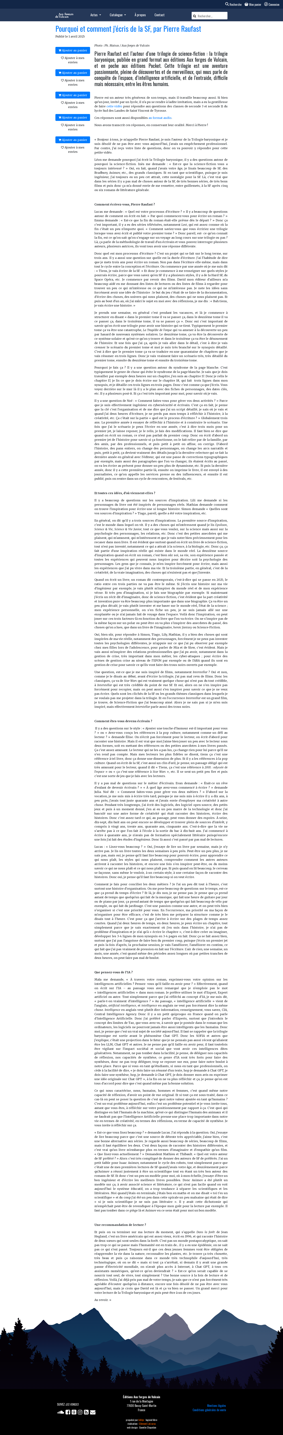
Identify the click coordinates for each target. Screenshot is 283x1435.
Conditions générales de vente (209, 1410)
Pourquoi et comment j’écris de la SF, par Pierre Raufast (128, 28)
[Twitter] (75, 1413)
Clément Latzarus (147, 1423)
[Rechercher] (194, 15)
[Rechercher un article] (212, 16)
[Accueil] (64, 15)
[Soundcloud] (61, 1413)
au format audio (160, 118)
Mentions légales (216, 1405)
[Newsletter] (93, 1413)
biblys (141, 1420)
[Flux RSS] (87, 1413)
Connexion (271, 4)
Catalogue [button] (116, 14)
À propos (140, 14)
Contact (159, 14)
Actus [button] (94, 14)
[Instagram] (81, 1413)
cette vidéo (114, 106)
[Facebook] (69, 1413)
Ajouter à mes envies (72, 60)
